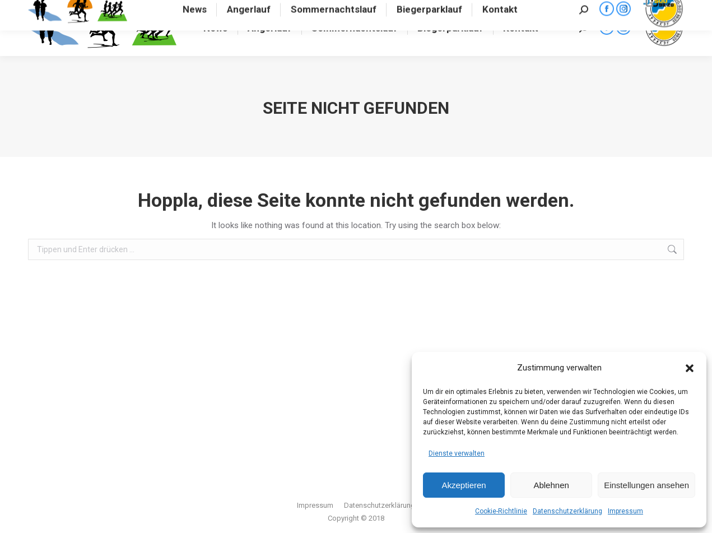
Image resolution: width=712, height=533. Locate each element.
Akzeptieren (463, 485)
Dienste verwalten (457, 453)
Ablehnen (551, 485)
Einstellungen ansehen (646, 485)
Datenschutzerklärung (567, 511)
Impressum (625, 511)
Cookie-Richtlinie (501, 511)
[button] (689, 368)
